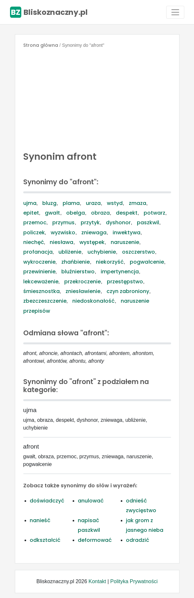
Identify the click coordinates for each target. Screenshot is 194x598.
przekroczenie (82, 281)
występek (92, 242)
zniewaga (94, 232)
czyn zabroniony (128, 291)
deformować (95, 540)
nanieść (40, 520)
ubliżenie (69, 252)
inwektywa (126, 232)
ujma (29, 203)
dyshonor (118, 222)
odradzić (137, 540)
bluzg (49, 203)
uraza (93, 203)
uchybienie (101, 252)
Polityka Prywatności (134, 581)
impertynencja (120, 271)
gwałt (52, 213)
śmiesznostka (41, 291)
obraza (100, 213)
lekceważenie (40, 281)
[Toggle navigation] (175, 12)
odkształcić (45, 540)
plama (71, 203)
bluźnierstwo (78, 271)
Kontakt (97, 581)
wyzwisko (63, 232)
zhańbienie (75, 262)
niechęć (33, 242)
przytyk (90, 222)
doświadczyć (47, 500)
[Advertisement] (97, 98)
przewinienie (39, 271)
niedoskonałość (93, 301)
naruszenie (125, 242)
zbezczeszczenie (44, 301)
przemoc (34, 222)
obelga (75, 213)
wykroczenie (39, 262)
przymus (63, 222)
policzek (34, 232)
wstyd (115, 203)
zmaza (137, 203)
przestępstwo (125, 281)
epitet (31, 213)
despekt (127, 213)
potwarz (154, 213)
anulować (91, 500)
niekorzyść (110, 262)
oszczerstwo (138, 252)
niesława (61, 242)
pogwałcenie (147, 262)
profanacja (38, 252)
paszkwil (148, 222)
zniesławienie (83, 291)
